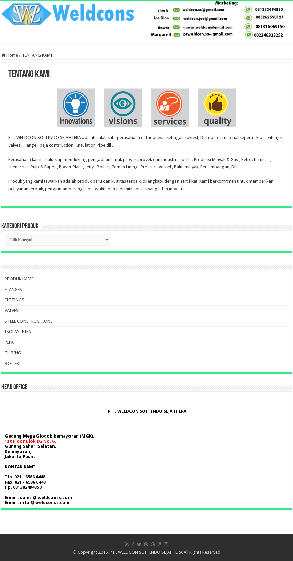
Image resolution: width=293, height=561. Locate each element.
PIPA (9, 342)
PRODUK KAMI (19, 278)
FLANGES (13, 289)
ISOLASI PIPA (18, 331)
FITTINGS (14, 299)
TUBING (13, 352)
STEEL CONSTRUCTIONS (29, 321)
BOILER (12, 363)
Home (9, 55)
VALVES (11, 310)
